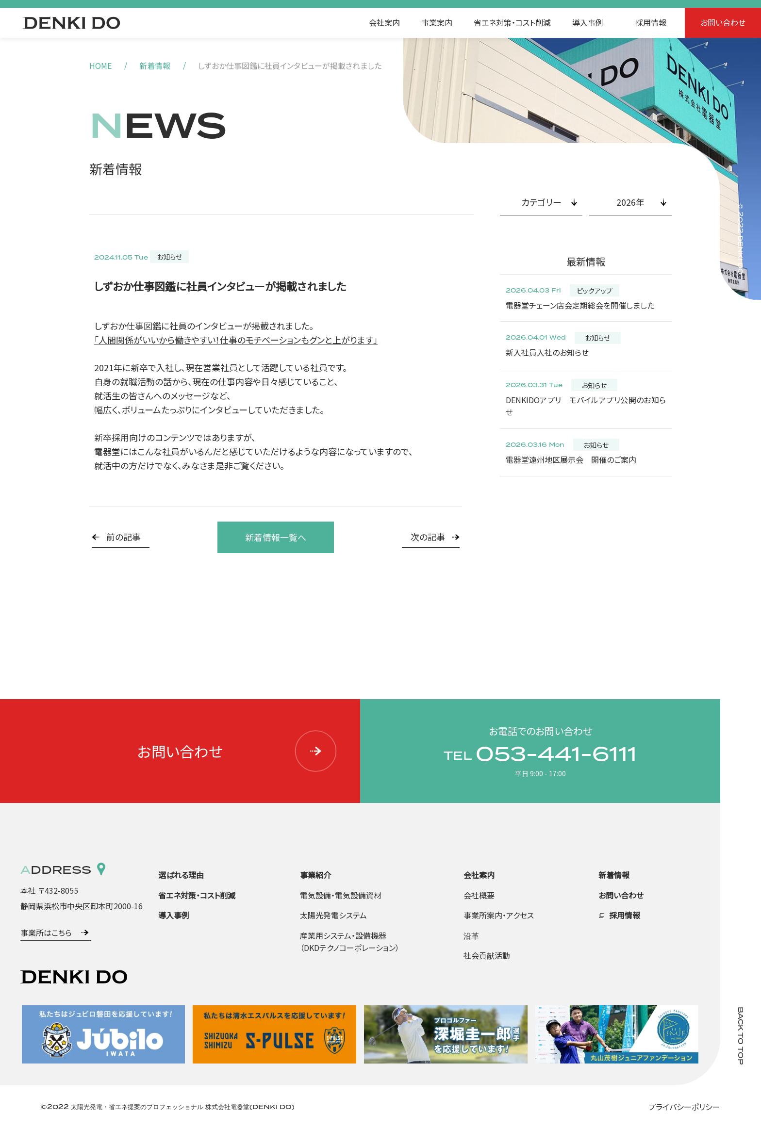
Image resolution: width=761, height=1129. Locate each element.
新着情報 (154, 65)
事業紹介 (315, 875)
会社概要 (479, 895)
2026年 (630, 202)
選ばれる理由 (181, 875)
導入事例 (587, 22)
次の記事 (428, 536)
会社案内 (384, 22)
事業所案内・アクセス (498, 915)
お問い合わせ (722, 22)
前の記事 (123, 536)
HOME (100, 65)
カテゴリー (541, 202)
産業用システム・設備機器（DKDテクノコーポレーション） (349, 942)
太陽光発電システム (333, 915)
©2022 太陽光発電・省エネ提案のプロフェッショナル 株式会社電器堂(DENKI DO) (168, 1106)
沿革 (471, 935)
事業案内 (436, 22)
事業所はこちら (46, 932)
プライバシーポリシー (684, 1107)
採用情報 (650, 22)
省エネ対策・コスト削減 (512, 22)
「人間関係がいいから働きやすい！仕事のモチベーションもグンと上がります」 (236, 339)
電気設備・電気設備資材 (340, 895)
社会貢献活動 (486, 955)
